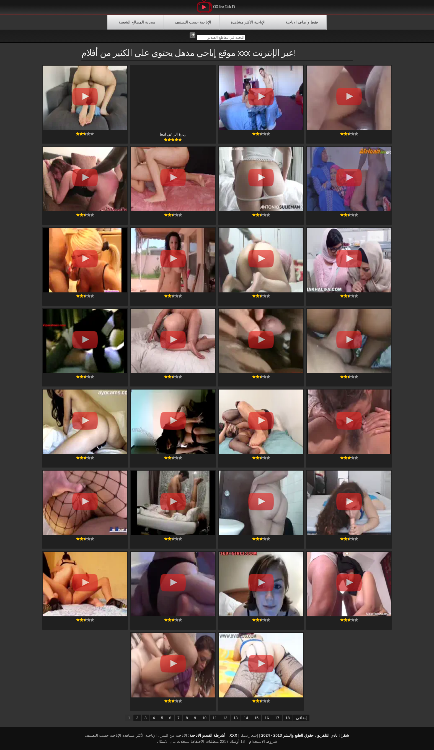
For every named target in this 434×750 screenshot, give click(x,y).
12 (225, 718)
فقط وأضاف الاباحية (301, 22)
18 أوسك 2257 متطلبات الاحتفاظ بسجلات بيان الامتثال (201, 741)
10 (204, 718)
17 (277, 718)
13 (235, 718)
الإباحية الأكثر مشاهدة (248, 22)
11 (215, 718)
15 (256, 718)
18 (287, 718)
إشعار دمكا (249, 735)
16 (267, 718)
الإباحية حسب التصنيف (193, 22)
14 (246, 718)
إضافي (301, 718)
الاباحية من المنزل (172, 735)
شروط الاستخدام (263, 741)
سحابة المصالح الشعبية (136, 22)
